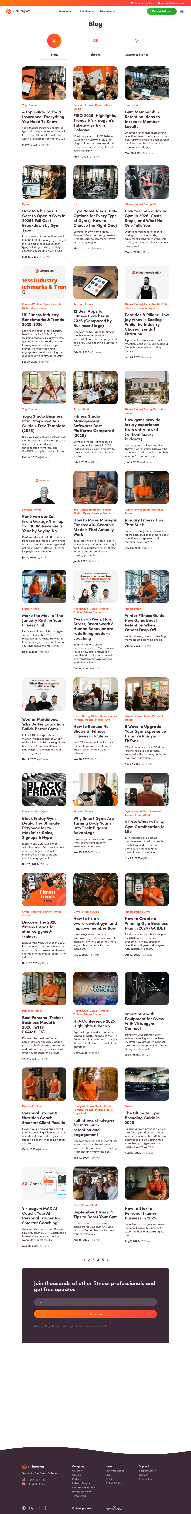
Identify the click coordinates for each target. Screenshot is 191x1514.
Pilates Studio (103, 1109)
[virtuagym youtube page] (40, 1508)
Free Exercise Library (83, 1487)
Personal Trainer (32, 304)
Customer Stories (115, 1470)
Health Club (132, 105)
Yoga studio (29, 105)
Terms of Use (79, 1495)
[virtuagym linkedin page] (32, 1508)
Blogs (109, 1474)
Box (75, 509)
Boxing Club (150, 204)
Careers (76, 1474)
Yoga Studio (80, 1113)
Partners (76, 1479)
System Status (146, 1479)
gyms (98, 105)
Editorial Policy (114, 1483)
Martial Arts (102, 719)
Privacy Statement (82, 1491)
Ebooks (109, 1479)
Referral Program (81, 1483)
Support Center (147, 1470)
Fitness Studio (133, 204)
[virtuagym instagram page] (25, 1508)
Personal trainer (83, 105)
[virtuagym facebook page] (47, 1508)
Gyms (25, 204)
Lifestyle (130, 308)
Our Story (77, 1470)
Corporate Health (90, 509)
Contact (143, 1474)
